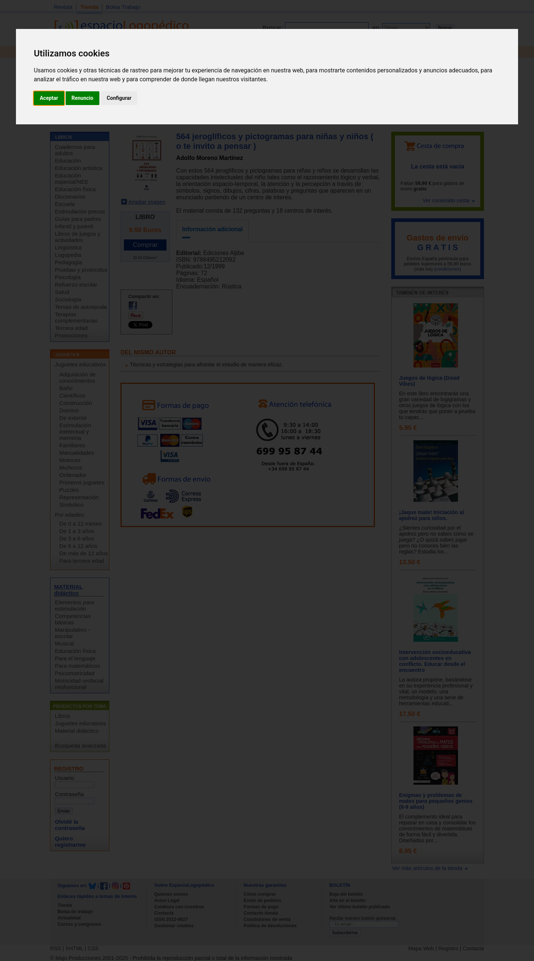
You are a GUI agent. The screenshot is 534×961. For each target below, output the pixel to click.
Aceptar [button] (49, 98)
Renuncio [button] (82, 98)
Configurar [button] (119, 98)
